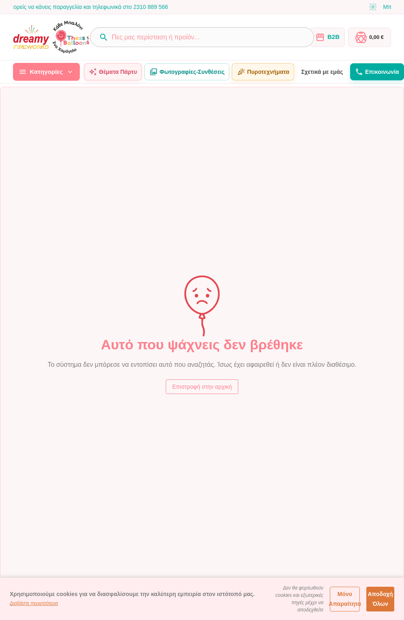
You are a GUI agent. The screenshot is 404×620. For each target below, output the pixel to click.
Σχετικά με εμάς (322, 71)
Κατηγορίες (46, 72)
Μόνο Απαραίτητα (345, 599)
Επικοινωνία (377, 72)
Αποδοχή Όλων (380, 599)
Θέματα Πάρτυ (113, 72)
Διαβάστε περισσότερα (34, 603)
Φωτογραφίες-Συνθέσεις (187, 72)
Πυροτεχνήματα (263, 72)
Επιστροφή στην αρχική (202, 387)
